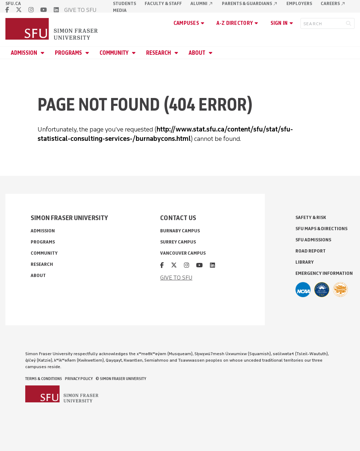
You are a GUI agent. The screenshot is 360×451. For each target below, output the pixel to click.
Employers (299, 3)
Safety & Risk (310, 217)
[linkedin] (56, 9)
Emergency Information (324, 273)
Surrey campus (178, 242)
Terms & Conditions (43, 378)
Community (114, 52)
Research (159, 52)
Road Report (310, 251)
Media (120, 10)
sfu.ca (13, 3)
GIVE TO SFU (80, 9)
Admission (24, 52)
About (197, 52)
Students (124, 3)
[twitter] (19, 9)
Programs (69, 52)
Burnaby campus (180, 231)
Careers (333, 3)
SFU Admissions (313, 240)
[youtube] (43, 9)
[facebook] (7, 9)
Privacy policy (79, 378)
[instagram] (31, 9)
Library (304, 262)
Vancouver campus (183, 253)
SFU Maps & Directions (321, 229)
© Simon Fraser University (121, 378)
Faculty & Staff (163, 3)
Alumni (201, 3)
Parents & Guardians (250, 3)
